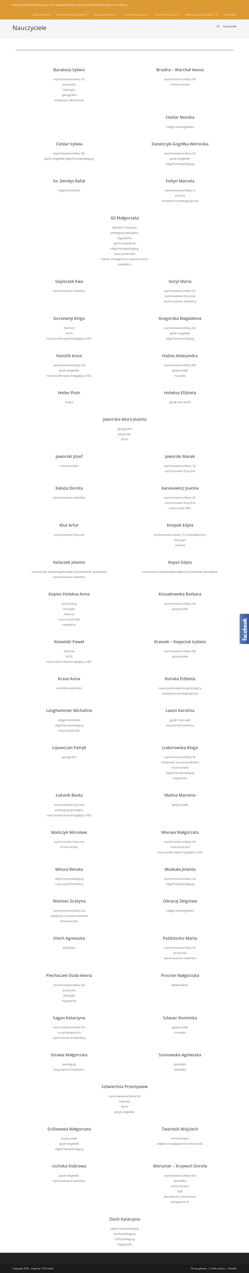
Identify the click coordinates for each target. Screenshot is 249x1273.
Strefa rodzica (217, 1268)
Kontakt (232, 1268)
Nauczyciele (230, 26)
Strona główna (199, 1268)
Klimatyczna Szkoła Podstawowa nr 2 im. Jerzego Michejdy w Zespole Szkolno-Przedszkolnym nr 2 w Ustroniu (69, 5)
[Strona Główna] (218, 26)
